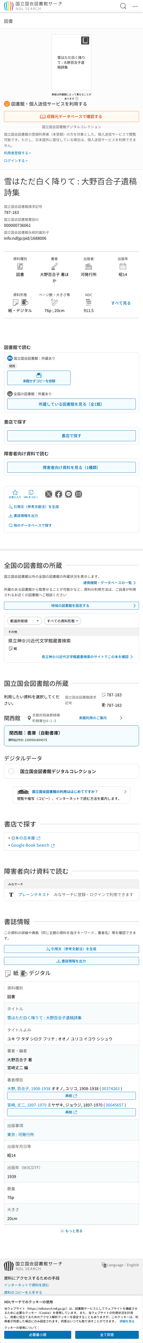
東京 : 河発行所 (20, 1134)
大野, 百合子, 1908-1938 (28, 1088)
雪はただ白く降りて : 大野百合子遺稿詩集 (44, 1018)
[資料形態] (62, 621)
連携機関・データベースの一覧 (110, 583)
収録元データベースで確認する (71, 116)
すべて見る (121, 303)
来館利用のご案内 (101, 718)
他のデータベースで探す (30, 525)
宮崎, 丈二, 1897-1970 (26, 1105)
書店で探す (71, 435)
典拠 (71, 1095)
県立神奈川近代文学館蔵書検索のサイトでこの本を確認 (88, 657)
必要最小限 (37, 1334)
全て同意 (107, 1334)
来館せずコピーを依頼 (39, 377)
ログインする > (16, 160)
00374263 (111, 1088)
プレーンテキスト (34, 894)
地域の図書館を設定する (94, 606)
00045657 (115, 1105)
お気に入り (15, 494)
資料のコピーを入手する (23, 1292)
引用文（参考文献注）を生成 (33, 506)
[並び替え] (24, 621)
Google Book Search (33, 845)
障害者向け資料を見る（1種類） (72, 467)
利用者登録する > (17, 152)
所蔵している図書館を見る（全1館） (72, 404)
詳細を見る (127, 1321)
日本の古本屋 (26, 838)
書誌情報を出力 (23, 515)
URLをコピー (31, 494)
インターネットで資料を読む (26, 1284)
